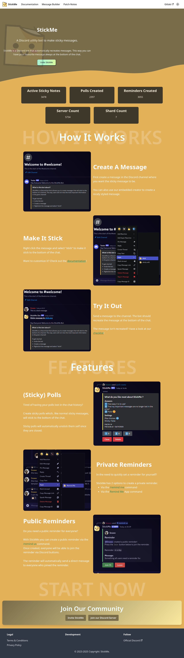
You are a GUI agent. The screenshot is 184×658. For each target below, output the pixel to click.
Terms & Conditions (17, 640)
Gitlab (169, 4)
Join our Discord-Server (103, 617)
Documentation (29, 4)
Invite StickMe (46, 62)
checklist (98, 333)
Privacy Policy (14, 645)
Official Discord (132, 640)
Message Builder (51, 4)
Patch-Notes (70, 4)
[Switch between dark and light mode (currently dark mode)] (177, 4)
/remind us (30, 544)
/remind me (117, 487)
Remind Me (117, 491)
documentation (76, 261)
